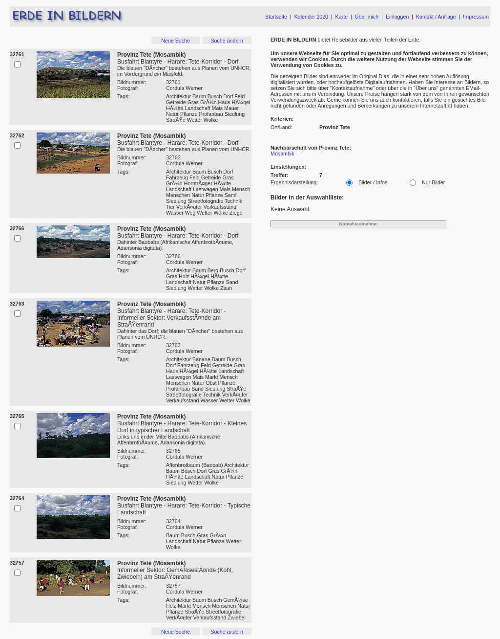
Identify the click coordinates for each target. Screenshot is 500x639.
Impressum (476, 17)
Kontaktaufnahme (358, 223)
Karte (341, 17)
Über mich (367, 17)
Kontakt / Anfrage (436, 17)
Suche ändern (226, 41)
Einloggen (397, 17)
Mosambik (282, 153)
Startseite (276, 17)
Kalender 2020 (311, 17)
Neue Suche (175, 41)
